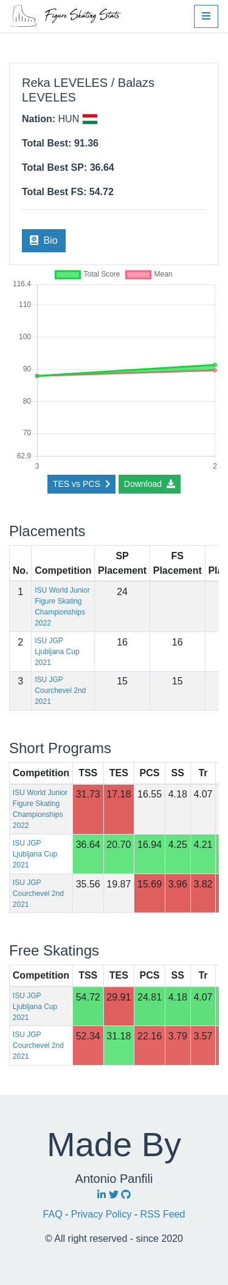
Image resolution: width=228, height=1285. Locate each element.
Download (149, 484)
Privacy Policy (102, 1214)
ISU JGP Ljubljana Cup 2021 (57, 651)
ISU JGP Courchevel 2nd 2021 (60, 690)
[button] (206, 16)
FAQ (54, 1214)
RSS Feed (162, 1214)
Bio (44, 240)
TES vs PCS (81, 484)
